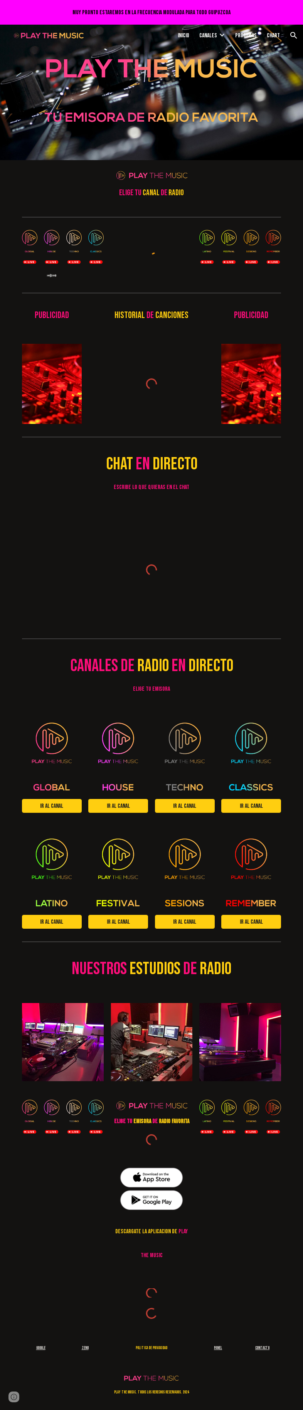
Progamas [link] (246, 35)
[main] (152, 192)
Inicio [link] (183, 35)
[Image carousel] (52, 384)
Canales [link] (208, 35)
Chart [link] (273, 35)
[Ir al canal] (51, 806)
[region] (151, 12)
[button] (293, 35)
